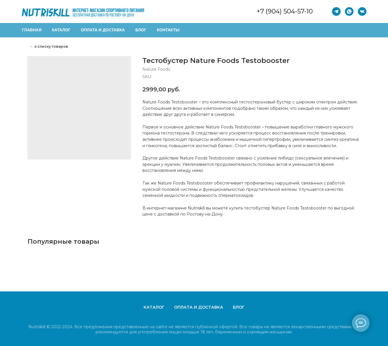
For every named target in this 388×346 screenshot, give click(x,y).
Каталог (154, 307)
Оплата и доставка (198, 307)
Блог (238, 307)
